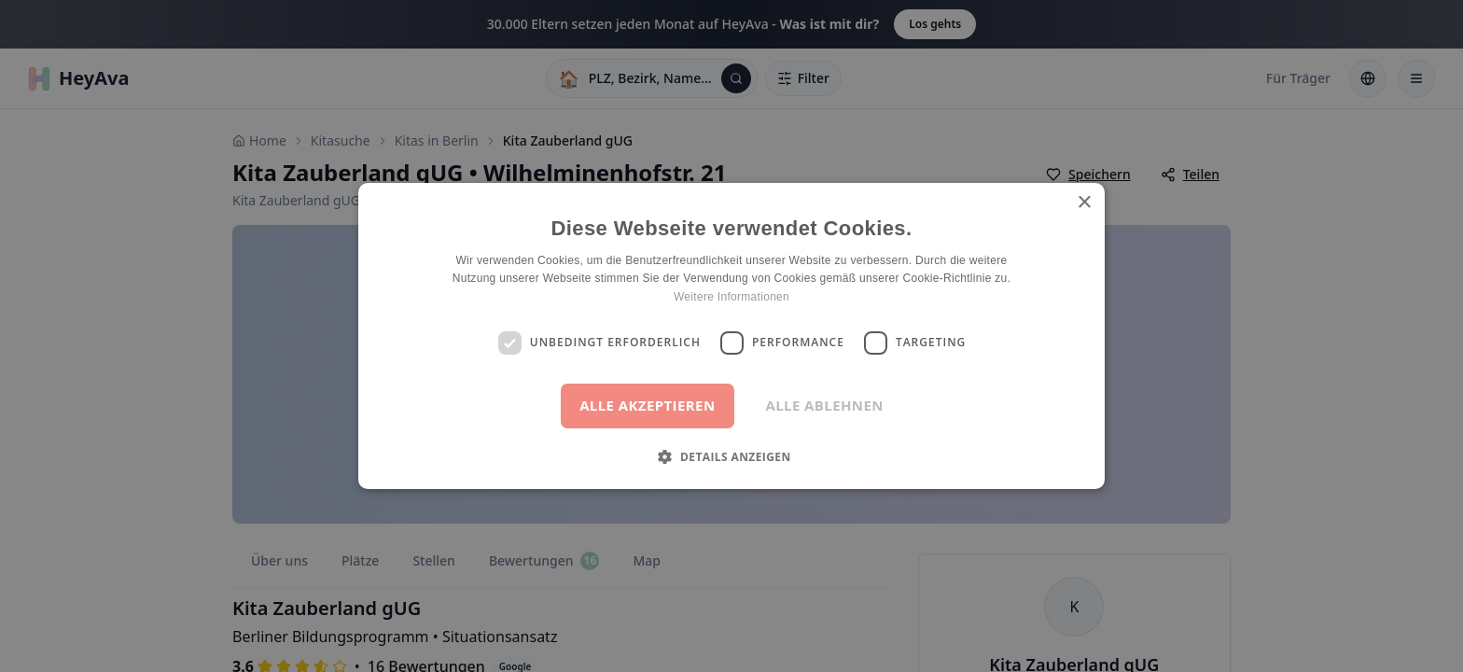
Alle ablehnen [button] (825, 405)
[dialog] (731, 336)
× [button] (1084, 203)
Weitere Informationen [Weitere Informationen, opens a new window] (731, 296)
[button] (731, 456)
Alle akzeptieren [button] (647, 405)
